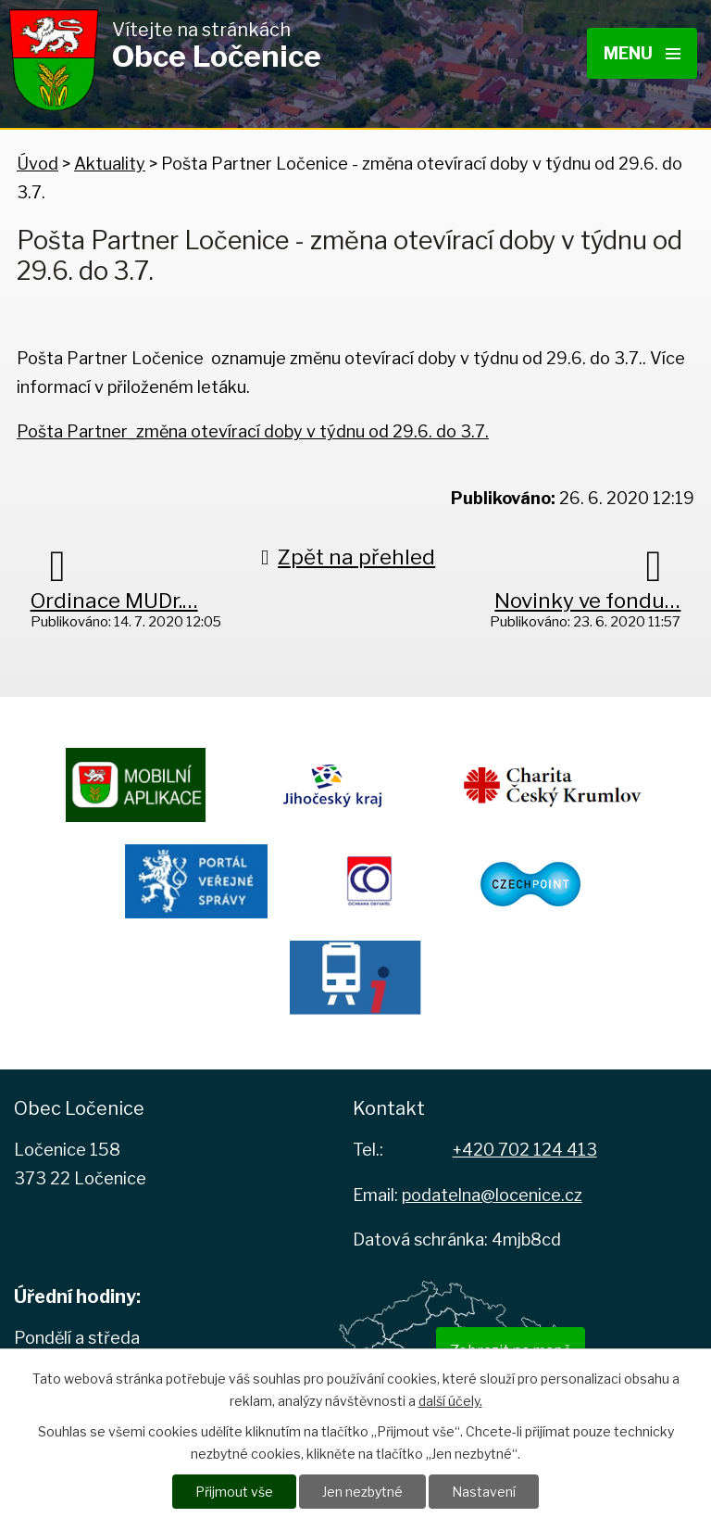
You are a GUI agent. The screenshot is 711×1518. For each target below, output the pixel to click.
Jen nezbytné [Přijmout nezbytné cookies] (362, 1491)
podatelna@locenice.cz (492, 1195)
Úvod (37, 163)
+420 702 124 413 (525, 1149)
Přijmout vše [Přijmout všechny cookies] (234, 1491)
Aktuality (109, 163)
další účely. (450, 1401)
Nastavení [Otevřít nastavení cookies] (484, 1491)
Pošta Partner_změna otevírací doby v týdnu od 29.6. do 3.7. (253, 431)
